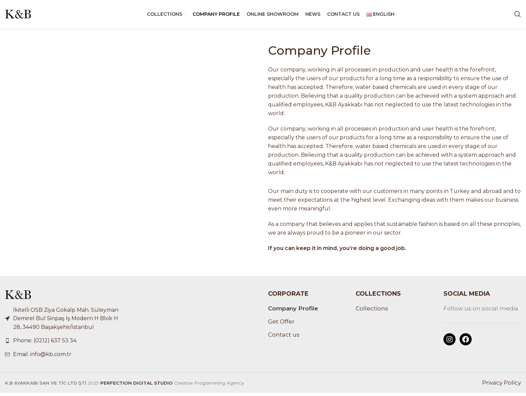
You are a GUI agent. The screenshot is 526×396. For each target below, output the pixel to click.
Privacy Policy (501, 386)
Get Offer (281, 324)
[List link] (65, 344)
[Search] (517, 16)
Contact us (284, 338)
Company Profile (293, 312)
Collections (372, 312)
